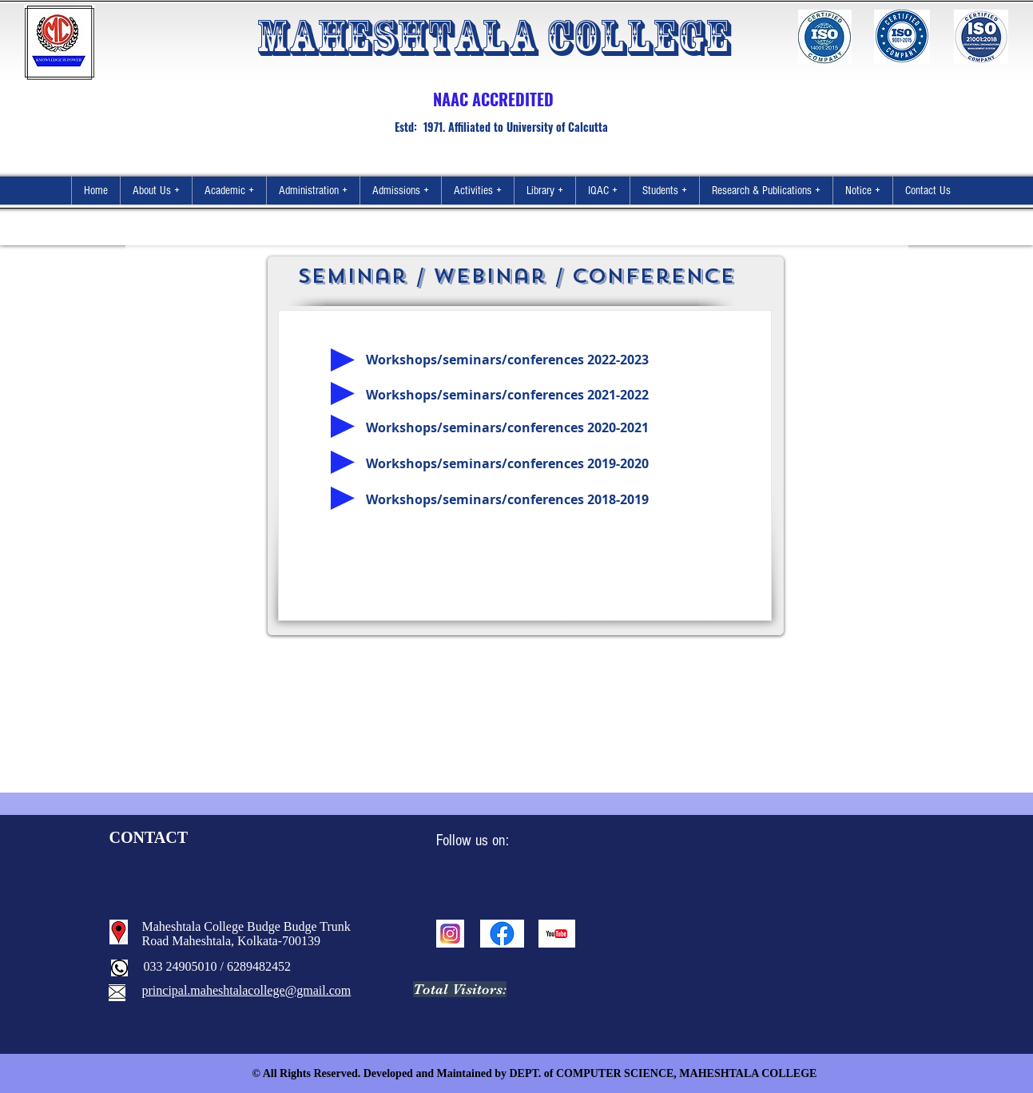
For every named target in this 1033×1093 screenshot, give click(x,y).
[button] (156, 191)
